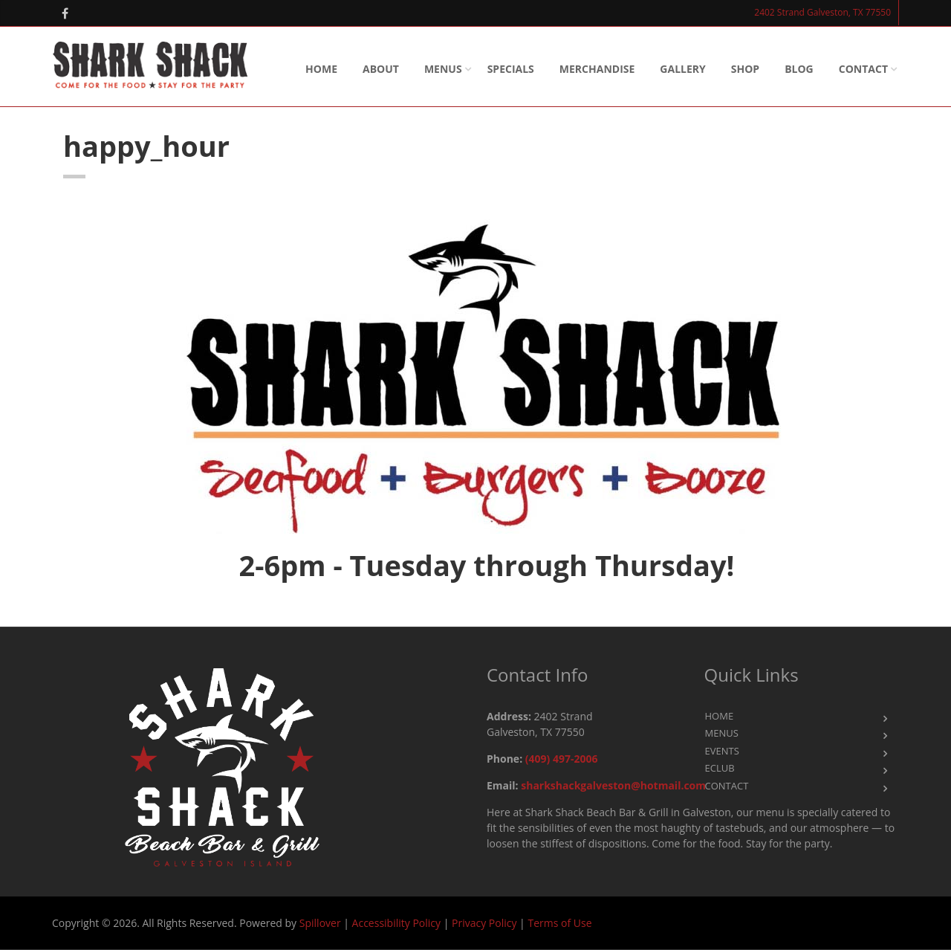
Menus (443, 69)
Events (722, 750)
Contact (863, 69)
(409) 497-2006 (561, 759)
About (381, 69)
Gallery (682, 69)
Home (321, 69)
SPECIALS (510, 69)
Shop (745, 69)
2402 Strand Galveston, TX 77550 (822, 12)
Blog (799, 69)
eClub (720, 768)
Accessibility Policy (396, 923)
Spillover (320, 923)
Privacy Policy (484, 923)
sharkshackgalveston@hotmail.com (613, 785)
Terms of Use (559, 923)
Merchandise (597, 69)
